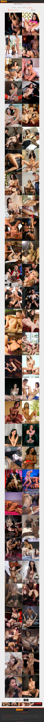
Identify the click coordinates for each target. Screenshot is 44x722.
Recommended (30, 7)
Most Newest (14, 7)
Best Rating (19, 7)
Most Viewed (24, 7)
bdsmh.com (24, 712)
